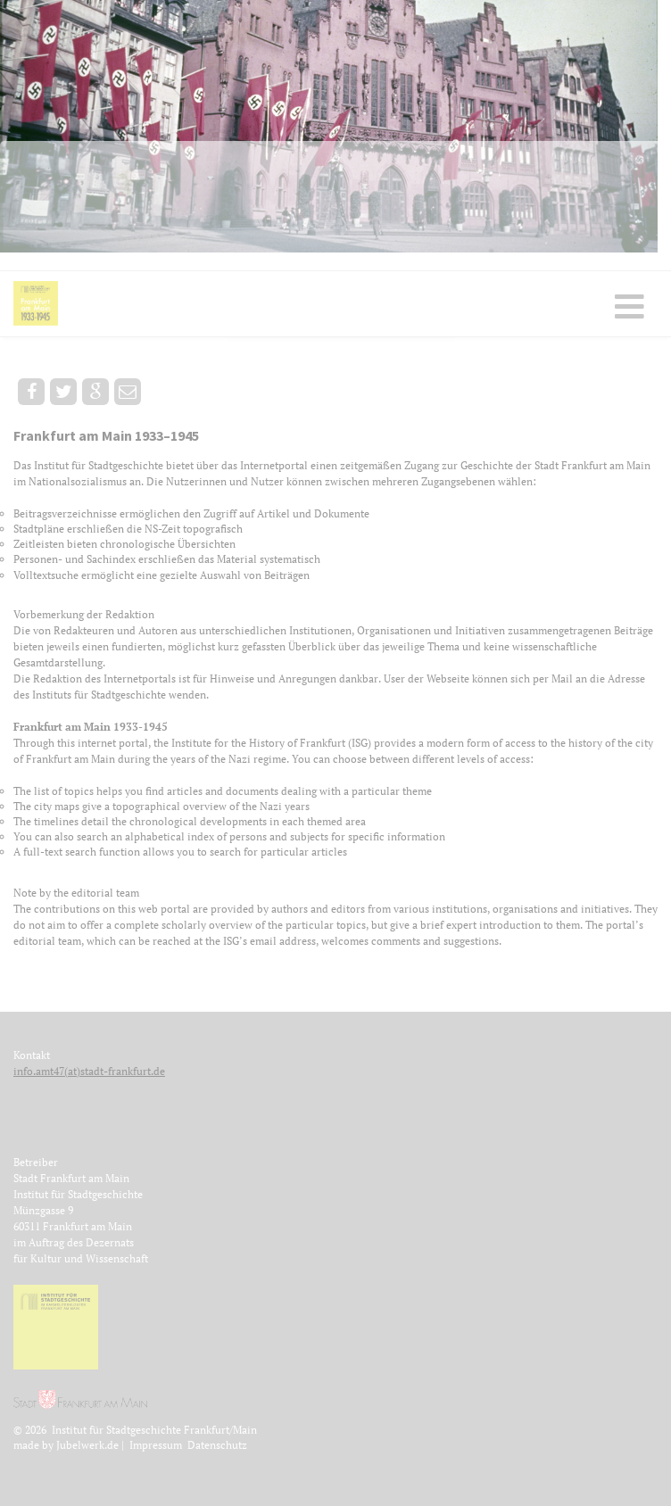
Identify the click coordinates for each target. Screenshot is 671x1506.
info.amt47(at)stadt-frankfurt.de (89, 1071)
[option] (335, 126)
